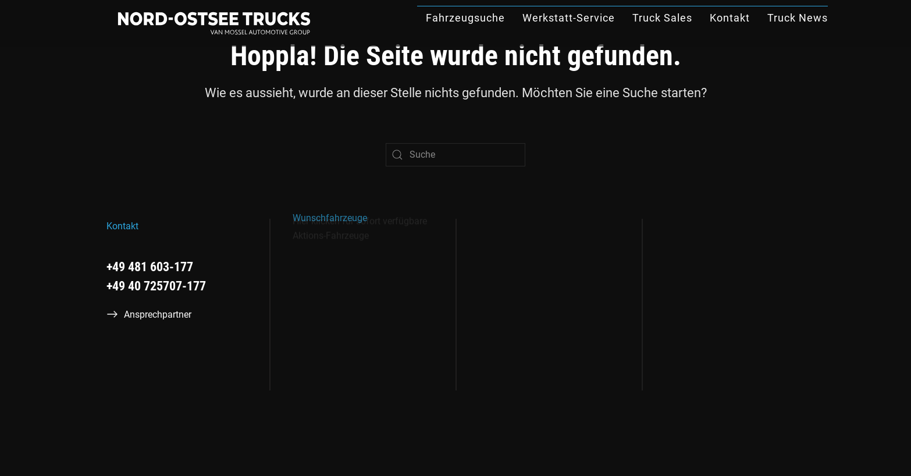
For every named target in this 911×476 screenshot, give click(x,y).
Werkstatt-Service (568, 18)
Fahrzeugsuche (465, 18)
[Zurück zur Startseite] (214, 23)
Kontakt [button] (730, 18)
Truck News (797, 18)
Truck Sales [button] (662, 18)
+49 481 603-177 (149, 267)
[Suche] (455, 154)
